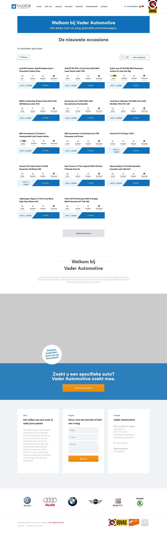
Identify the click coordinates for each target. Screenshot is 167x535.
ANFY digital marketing (56, 522)
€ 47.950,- (46, 118)
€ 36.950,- (91, 118)
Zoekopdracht (91, 6)
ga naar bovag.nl (153, 6)
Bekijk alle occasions (83, 233)
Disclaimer (20, 526)
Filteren (23, 57)
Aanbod (58, 6)
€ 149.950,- (45, 85)
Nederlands (140, 6)
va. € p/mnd (26, 85)
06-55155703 (120, 443)
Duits (143, 6)
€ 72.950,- (136, 118)
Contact (104, 6)
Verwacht (68, 6)
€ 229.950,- (45, 183)
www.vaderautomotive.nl (124, 437)
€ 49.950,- (136, 85)
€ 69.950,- (91, 85)
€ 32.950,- (45, 215)
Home (39, 6)
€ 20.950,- (91, 150)
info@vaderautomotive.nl (124, 434)
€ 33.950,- (45, 150)
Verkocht (79, 6)
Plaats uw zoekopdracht (83, 388)
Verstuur (83, 458)
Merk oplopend (140, 57)
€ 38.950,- (136, 183)
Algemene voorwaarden (35, 526)
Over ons (48, 6)
